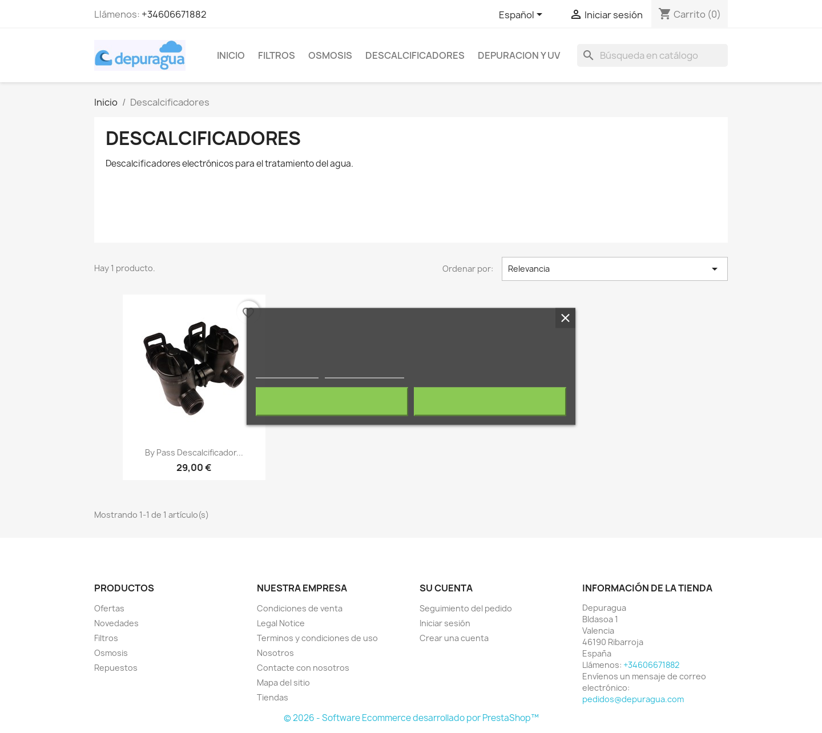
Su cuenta (446, 588)
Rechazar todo (332, 402)
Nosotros (275, 652)
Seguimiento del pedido (466, 608)
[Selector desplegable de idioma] (522, 15)
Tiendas (272, 697)
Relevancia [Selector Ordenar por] (615, 269)
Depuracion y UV (519, 55)
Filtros (276, 55)
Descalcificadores (415, 55)
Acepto (490, 402)
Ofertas (109, 608)
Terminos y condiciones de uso (317, 638)
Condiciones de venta (299, 608)
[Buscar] (652, 55)
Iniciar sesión (445, 623)
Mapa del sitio (283, 682)
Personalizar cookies (364, 373)
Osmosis (330, 55)
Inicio (231, 55)
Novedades (116, 623)
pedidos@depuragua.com (633, 699)
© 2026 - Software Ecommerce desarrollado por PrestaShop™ (411, 718)
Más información (287, 373)
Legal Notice (281, 623)
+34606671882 (174, 14)
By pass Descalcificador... (194, 452)
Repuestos (116, 667)
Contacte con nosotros (303, 667)
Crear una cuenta (454, 638)
